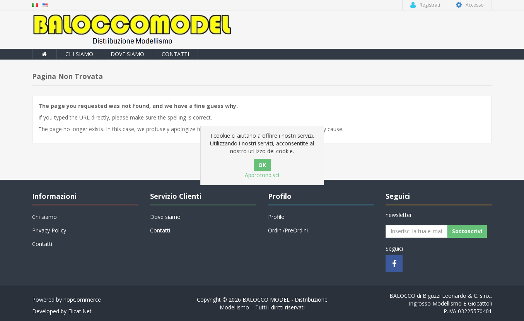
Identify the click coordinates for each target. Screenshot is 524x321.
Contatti (175, 54)
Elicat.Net (80, 311)
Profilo (276, 216)
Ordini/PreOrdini (288, 230)
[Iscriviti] (416, 231)
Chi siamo (79, 54)
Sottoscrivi (467, 231)
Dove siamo (127, 54)
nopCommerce (82, 299)
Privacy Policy (49, 230)
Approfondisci (262, 175)
